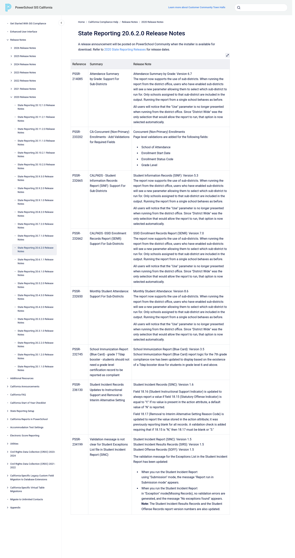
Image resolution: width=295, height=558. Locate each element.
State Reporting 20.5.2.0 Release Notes (36, 285)
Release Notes (18, 39)
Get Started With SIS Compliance (28, 23)
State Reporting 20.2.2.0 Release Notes (36, 344)
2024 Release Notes (25, 64)
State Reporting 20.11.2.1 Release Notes (36, 119)
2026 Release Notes (25, 48)
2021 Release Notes (25, 88)
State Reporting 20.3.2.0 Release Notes (36, 321)
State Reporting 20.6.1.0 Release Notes (36, 273)
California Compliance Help (103, 22)
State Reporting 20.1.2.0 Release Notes (36, 356)
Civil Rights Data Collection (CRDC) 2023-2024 (32, 453)
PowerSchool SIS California (33, 7)
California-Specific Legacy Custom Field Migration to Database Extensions (32, 477)
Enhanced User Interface (23, 31)
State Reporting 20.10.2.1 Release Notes (36, 154)
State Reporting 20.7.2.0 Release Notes (36, 226)
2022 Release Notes (25, 80)
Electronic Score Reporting (24, 435)
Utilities (14, 443)
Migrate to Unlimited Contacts (26, 499)
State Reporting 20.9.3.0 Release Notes (36, 178)
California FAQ (18, 394)
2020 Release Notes (25, 97)
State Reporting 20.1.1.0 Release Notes (36, 368)
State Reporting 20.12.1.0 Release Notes (36, 107)
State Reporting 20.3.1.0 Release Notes (36, 332)
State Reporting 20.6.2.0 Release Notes (36, 249)
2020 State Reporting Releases (125, 49)
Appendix (15, 507)
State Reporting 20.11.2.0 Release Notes (36, 131)
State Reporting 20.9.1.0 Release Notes (36, 202)
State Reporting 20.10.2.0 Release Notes (36, 166)
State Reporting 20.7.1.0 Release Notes (36, 237)
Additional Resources (22, 378)
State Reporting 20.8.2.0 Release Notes (36, 214)
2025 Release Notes (25, 56)
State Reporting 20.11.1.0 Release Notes (36, 142)
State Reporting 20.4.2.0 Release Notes (36, 309)
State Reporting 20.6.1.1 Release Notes (36, 261)
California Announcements (25, 386)
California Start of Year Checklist (28, 402)
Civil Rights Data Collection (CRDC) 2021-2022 (32, 465)
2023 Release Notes (25, 72)
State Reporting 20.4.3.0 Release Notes (36, 297)
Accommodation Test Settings (26, 427)
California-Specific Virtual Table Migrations (27, 489)
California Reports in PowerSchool (29, 419)
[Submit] (239, 8)
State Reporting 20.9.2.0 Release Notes (36, 190)
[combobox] (261, 7)
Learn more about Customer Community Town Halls (196, 7)
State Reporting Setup (22, 411)
